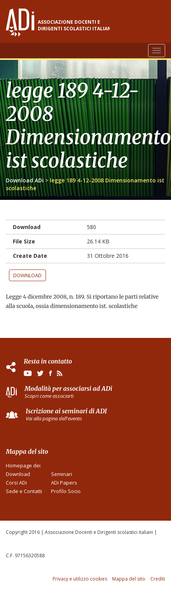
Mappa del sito (128, 579)
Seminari (61, 474)
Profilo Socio (66, 491)
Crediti (157, 579)
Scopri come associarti (49, 395)
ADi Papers (64, 482)
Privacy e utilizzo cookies (80, 579)
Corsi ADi (16, 482)
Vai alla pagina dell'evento (54, 418)
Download (27, 275)
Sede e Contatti (24, 491)
